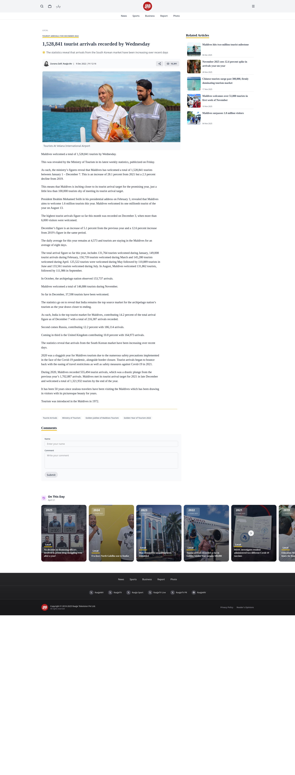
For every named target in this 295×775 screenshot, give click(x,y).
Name (47, 442)
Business (153, 17)
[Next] (251, 536)
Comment (49, 453)
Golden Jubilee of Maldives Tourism (102, 421)
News (127, 17)
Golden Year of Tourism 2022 (137, 421)
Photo (180, 17)
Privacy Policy (226, 610)
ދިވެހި (58, 6)
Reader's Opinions (245, 610)
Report (167, 17)
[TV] (50, 6)
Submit (51, 478)
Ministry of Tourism (71, 421)
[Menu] (253, 6)
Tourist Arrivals (50, 421)
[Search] (42, 6)
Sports (139, 17)
